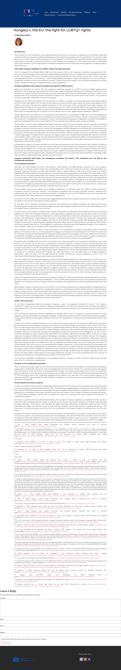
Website (2, 632)
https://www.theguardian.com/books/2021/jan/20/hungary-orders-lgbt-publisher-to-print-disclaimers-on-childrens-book (54, 496)
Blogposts (87, 12)
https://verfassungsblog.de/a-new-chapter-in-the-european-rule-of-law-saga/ (46, 531)
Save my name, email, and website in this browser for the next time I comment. (24, 639)
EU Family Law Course (75, 12)
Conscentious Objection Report (67, 15)
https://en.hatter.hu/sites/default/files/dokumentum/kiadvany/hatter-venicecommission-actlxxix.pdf (47, 436)
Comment (3, 598)
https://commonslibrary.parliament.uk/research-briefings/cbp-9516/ (38, 426)
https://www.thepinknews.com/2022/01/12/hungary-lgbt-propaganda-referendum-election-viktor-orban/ (50, 508)
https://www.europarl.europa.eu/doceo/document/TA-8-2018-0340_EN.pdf (37, 546)
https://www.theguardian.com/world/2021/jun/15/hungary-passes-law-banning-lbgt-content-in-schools (50, 461)
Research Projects (49, 15)
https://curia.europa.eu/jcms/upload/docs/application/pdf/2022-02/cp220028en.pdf (76, 558)
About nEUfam (54, 12)
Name (2, 619)
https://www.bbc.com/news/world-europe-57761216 (80, 503)
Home (46, 12)
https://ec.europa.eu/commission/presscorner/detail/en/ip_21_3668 (50, 476)
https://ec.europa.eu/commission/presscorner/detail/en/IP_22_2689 (41, 443)
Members (64, 12)
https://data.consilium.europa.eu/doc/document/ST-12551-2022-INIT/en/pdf (65, 562)
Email (2, 626)
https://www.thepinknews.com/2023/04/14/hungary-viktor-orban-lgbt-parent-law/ (44, 572)
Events (94, 12)
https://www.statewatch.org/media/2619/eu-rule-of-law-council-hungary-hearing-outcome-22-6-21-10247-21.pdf (66, 550)
